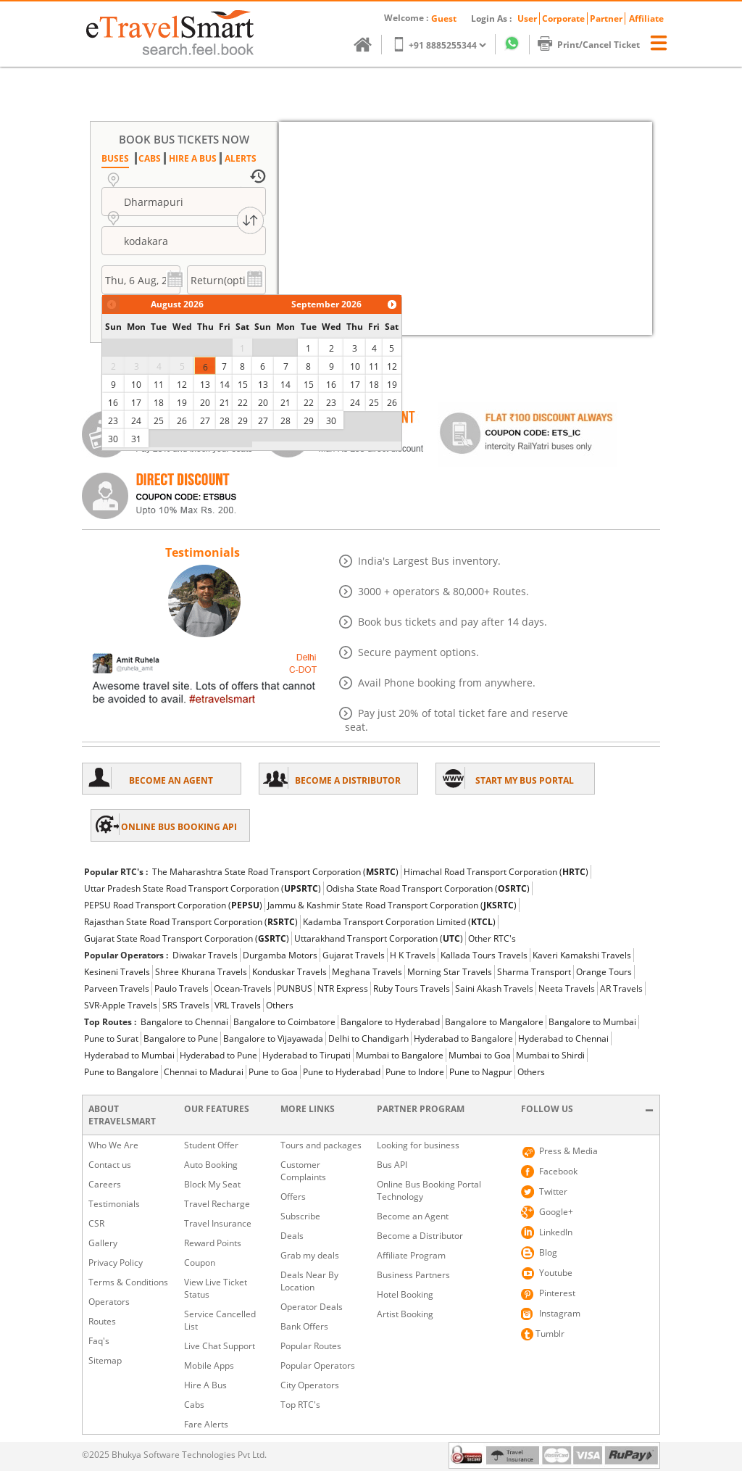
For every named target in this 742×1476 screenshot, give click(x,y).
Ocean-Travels (243, 988)
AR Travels (621, 988)
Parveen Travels (116, 988)
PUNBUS (294, 988)
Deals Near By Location (309, 1281)
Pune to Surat (111, 1038)
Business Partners (413, 1275)
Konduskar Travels (289, 972)
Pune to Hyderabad (341, 1072)
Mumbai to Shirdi (550, 1055)
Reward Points (212, 1243)
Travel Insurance (217, 1223)
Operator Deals (311, 1307)
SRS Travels (185, 1005)
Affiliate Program (411, 1255)
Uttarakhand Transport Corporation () (378, 938)
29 (243, 421)
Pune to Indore (414, 1072)
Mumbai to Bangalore (399, 1055)
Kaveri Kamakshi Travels (582, 955)
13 (205, 384)
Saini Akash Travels (494, 988)
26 (182, 421)
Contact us (109, 1164)
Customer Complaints (303, 1170)
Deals (292, 1236)
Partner (606, 18)
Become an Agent (413, 1216)
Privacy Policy (115, 1262)
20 (205, 403)
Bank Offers (304, 1326)
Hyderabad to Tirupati (306, 1055)
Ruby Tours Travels (411, 988)
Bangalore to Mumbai (592, 1022)
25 (159, 421)
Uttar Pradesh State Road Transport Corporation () (202, 888)
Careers (104, 1184)
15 (243, 384)
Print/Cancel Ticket (595, 44)
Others (279, 1005)
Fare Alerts (206, 1424)
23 (113, 421)
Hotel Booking (405, 1294)
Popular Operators (317, 1365)
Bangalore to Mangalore (494, 1022)
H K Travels (412, 955)
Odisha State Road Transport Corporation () (428, 888)
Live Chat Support (219, 1346)
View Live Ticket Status (215, 1288)
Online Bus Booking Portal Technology (429, 1190)
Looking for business (418, 1145)
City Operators (309, 1385)
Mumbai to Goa (480, 1055)
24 (136, 421)
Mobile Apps (209, 1365)
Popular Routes (310, 1346)
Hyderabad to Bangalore (463, 1038)
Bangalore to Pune (180, 1038)
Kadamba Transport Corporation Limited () (399, 922)
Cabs (194, 1404)
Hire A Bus (205, 1385)
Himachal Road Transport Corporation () (496, 872)
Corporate (563, 18)
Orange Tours (604, 972)
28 (225, 421)
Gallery (102, 1243)
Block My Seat (212, 1184)
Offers (293, 1196)
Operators (109, 1301)
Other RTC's (492, 938)
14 (225, 384)
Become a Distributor (420, 1236)
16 (113, 403)
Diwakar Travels (205, 955)
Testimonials (114, 1204)
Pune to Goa (273, 1072)
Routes (102, 1321)
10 (136, 384)
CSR (96, 1223)
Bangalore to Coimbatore (284, 1022)
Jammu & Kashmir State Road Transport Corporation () (392, 905)
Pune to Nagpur (480, 1072)
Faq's (98, 1341)
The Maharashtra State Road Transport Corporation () (275, 872)
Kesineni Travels (117, 972)
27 (205, 421)
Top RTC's (300, 1404)
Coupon (199, 1262)
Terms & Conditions (128, 1282)
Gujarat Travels (353, 955)
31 (136, 439)
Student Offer (211, 1145)
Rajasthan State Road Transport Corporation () (191, 922)
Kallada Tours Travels (484, 955)
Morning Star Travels (449, 972)
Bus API (392, 1164)
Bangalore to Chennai (184, 1022)
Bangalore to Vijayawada (273, 1038)
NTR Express (342, 988)
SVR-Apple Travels (120, 1005)
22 (243, 403)
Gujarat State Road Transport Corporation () (186, 938)
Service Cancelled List (220, 1320)
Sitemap (105, 1360)
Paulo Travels (181, 988)
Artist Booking (405, 1314)
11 (159, 384)
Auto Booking (211, 1164)
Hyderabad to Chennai (563, 1038)
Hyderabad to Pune (218, 1055)
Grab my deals (309, 1255)
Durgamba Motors (280, 955)
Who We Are (113, 1145)
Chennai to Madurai (203, 1072)
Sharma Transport (534, 972)
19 (182, 403)
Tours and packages (321, 1145)
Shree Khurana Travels (201, 972)
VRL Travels (237, 1005)
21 (225, 403)
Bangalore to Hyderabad (390, 1022)
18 (159, 403)
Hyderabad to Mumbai (129, 1055)
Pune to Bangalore (121, 1072)
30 (113, 439)
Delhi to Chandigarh (368, 1038)
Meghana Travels (367, 972)
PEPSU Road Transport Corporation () (173, 905)
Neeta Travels (566, 988)
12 (182, 384)
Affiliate (646, 18)
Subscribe (300, 1216)
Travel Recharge (217, 1204)
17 (136, 403)
